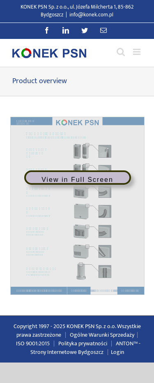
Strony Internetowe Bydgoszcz (66, 352)
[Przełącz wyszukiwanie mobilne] (121, 52)
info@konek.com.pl (91, 14)
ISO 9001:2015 (33, 343)
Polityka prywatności (82, 343)
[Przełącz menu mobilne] (137, 52)
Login (117, 352)
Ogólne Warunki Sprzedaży (102, 335)
